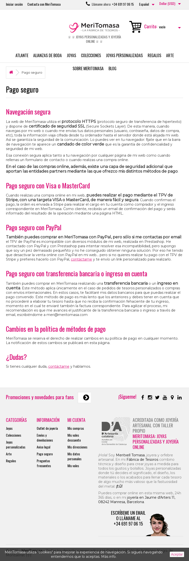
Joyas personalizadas (124, 55)
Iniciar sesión (14, 4)
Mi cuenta (76, 420)
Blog (112, 68)
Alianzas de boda (47, 55)
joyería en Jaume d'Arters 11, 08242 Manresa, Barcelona (136, 499)
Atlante (22, 55)
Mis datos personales (74, 456)
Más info (108, 556)
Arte (170, 55)
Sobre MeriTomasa (88, 68)
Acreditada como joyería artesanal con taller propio (155, 425)
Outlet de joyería (47, 428)
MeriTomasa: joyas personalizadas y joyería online (156, 441)
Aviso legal (43, 446)
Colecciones (91, 55)
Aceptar (177, 554)
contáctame (81, 259)
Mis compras (75, 428)
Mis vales (73, 465)
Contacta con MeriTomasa (44, 4)
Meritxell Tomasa (130, 455)
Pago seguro (45, 453)
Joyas (71, 55)
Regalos (154, 55)
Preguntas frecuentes (44, 463)
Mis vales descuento (74, 437)
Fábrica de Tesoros (142, 459)
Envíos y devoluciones (45, 437)
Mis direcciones (77, 446)
